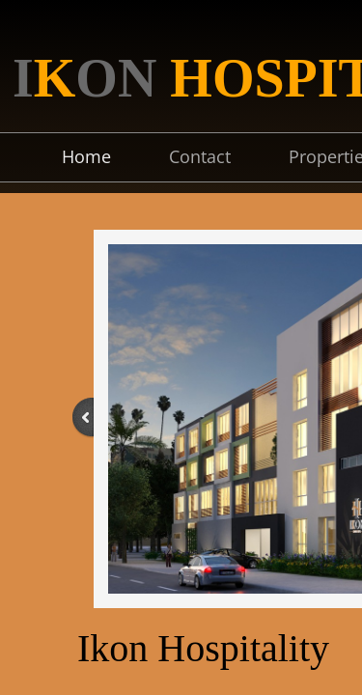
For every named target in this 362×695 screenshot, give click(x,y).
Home (86, 156)
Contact (200, 156)
